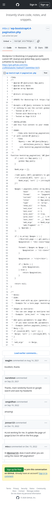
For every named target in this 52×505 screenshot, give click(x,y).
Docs (14, 491)
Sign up (44, 4)
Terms (8, 488)
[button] (38, 41)
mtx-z (5, 28)
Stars (42, 47)
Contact (22, 491)
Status (32, 488)
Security (24, 488)
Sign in (33, 4)
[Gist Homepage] (17, 4)
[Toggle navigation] (4, 4)
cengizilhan (10, 401)
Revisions (23, 47)
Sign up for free (14, 469)
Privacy (16, 488)
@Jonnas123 (13, 453)
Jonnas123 (10, 422)
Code (7, 47)
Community (41, 488)
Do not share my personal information (26, 493)
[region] (26, 211)
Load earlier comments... (26, 353)
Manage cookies (33, 491)
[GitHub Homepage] (17, 497)
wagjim (8, 360)
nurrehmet (10, 378)
